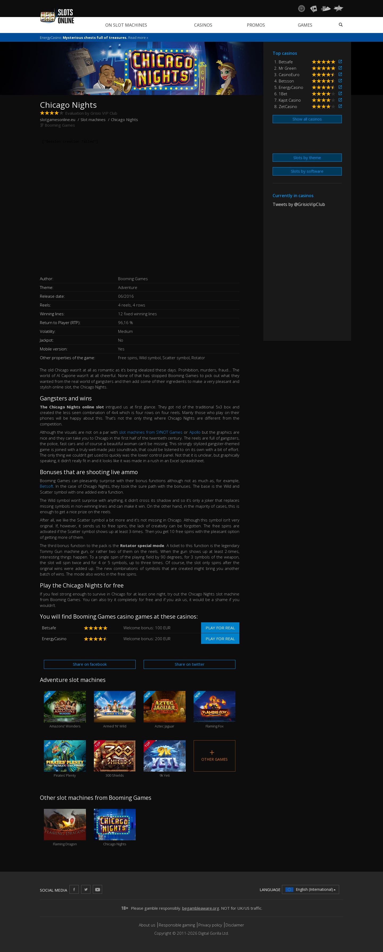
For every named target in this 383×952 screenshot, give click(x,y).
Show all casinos (307, 119)
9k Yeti (165, 759)
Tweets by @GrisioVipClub (299, 204)
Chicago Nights (115, 827)
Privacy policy (210, 925)
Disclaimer (235, 925)
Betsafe (49, 627)
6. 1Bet (280, 93)
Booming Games (60, 125)
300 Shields (115, 759)
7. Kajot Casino (287, 100)
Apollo (195, 432)
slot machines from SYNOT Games (150, 432)
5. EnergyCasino (288, 87)
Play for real (220, 627)
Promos (256, 25)
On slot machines (126, 25)
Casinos (203, 25)
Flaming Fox (215, 710)
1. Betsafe (283, 61)
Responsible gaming (177, 925)
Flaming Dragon (65, 827)
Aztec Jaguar (165, 710)
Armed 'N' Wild (115, 710)
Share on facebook (90, 664)
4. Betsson (284, 80)
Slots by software (307, 171)
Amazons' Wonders (65, 710)
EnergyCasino (54, 638)
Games (305, 25)
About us (147, 925)
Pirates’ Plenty (65, 759)
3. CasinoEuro (286, 74)
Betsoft (46, 486)
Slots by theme (307, 157)
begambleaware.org (200, 908)
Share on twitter (190, 664)
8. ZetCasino (285, 106)
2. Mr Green (285, 68)
